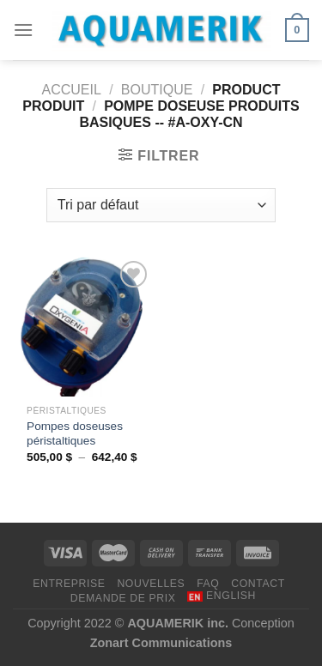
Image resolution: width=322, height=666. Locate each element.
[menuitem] (221, 596)
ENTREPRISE (69, 584)
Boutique (157, 89)
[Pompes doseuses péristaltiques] (83, 327)
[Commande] (161, 205)
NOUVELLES (151, 584)
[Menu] (23, 30)
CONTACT (258, 584)
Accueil (71, 89)
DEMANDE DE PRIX (123, 598)
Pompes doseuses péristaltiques (75, 434)
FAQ (208, 584)
